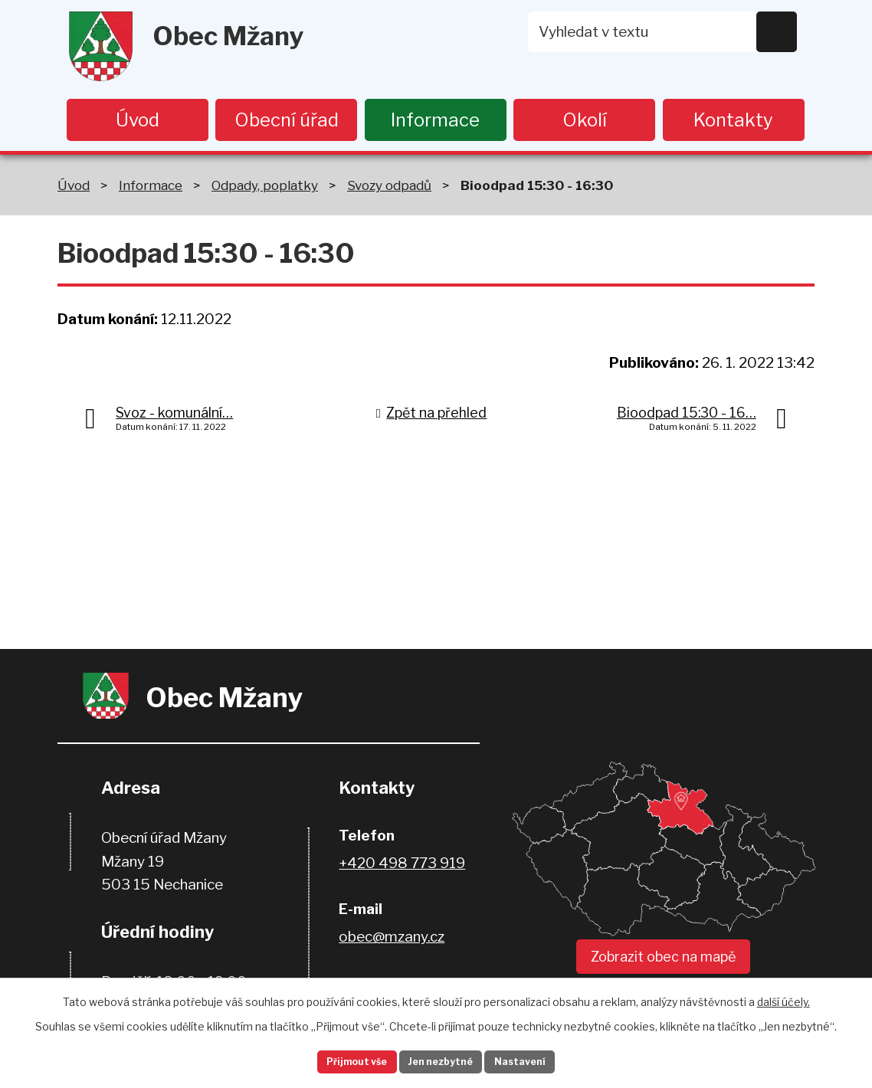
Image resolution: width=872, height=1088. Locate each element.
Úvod (137, 120)
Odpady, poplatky (264, 188)
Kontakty (733, 120)
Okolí (584, 120)
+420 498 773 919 (402, 867)
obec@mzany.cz (391, 940)
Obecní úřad (286, 120)
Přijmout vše (337, 1060)
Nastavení (541, 1060)
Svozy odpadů (389, 188)
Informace (435, 120)
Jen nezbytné (442, 1060)
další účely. (783, 997)
